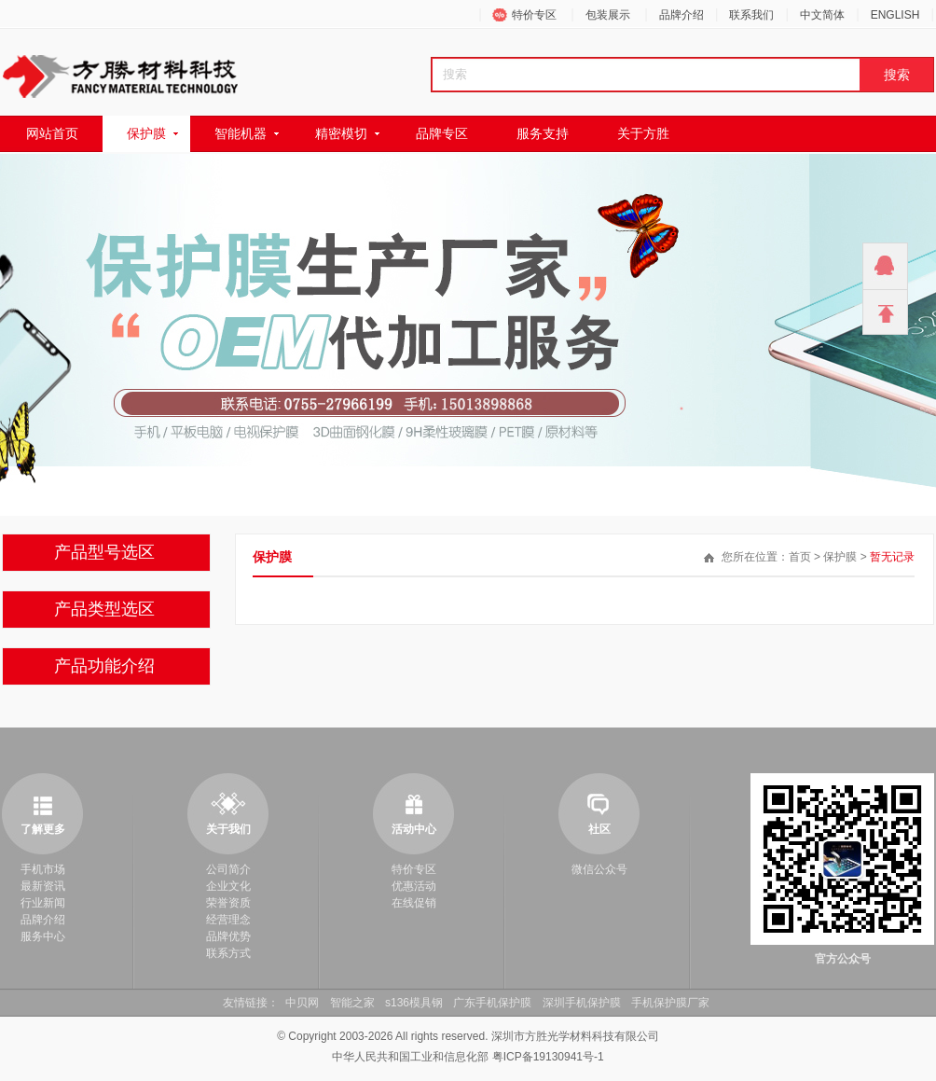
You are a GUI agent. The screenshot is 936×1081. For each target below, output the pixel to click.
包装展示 (607, 14)
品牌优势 (228, 936)
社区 (599, 829)
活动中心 (414, 829)
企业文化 (228, 886)
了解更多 (43, 829)
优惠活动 (414, 886)
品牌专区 (442, 133)
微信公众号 (599, 869)
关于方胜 (643, 133)
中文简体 (822, 14)
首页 (800, 556)
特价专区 (534, 14)
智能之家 (352, 1002)
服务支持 (542, 133)
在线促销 (414, 902)
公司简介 (228, 869)
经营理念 (228, 919)
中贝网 (302, 1002)
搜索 (897, 74)
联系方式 (228, 953)
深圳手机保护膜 (582, 1002)
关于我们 (228, 829)
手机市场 (43, 869)
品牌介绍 (681, 14)
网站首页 (52, 133)
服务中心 (43, 936)
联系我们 (751, 14)
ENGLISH (895, 14)
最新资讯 (43, 886)
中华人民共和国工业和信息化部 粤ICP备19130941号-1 (467, 1056)
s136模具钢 (414, 1002)
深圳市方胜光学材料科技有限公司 (575, 1036)
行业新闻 (43, 902)
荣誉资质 (228, 902)
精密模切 (341, 133)
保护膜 (146, 133)
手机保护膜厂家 (670, 1002)
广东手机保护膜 (492, 1002)
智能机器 (240, 133)
